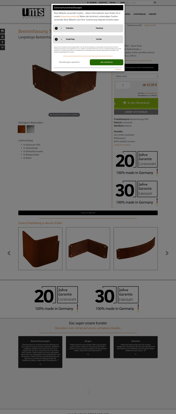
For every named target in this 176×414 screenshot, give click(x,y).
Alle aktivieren (106, 62)
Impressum (118, 69)
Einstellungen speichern (69, 62)
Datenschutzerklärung (71, 16)
